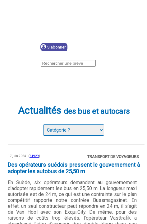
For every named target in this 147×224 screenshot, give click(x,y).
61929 (34, 156)
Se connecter (97, 47)
